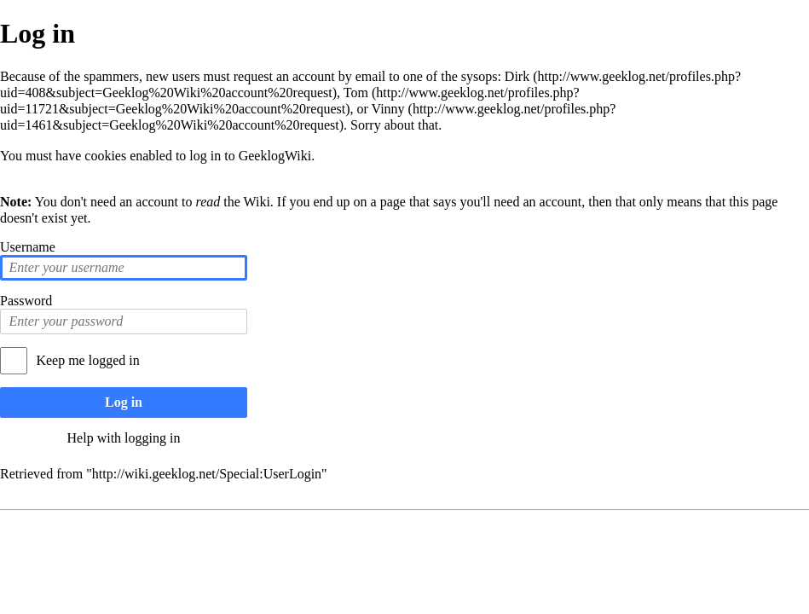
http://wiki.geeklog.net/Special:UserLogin (206, 473)
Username (27, 247)
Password (26, 300)
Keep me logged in (87, 360)
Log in (123, 402)
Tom (356, 92)
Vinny (388, 108)
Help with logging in (124, 438)
